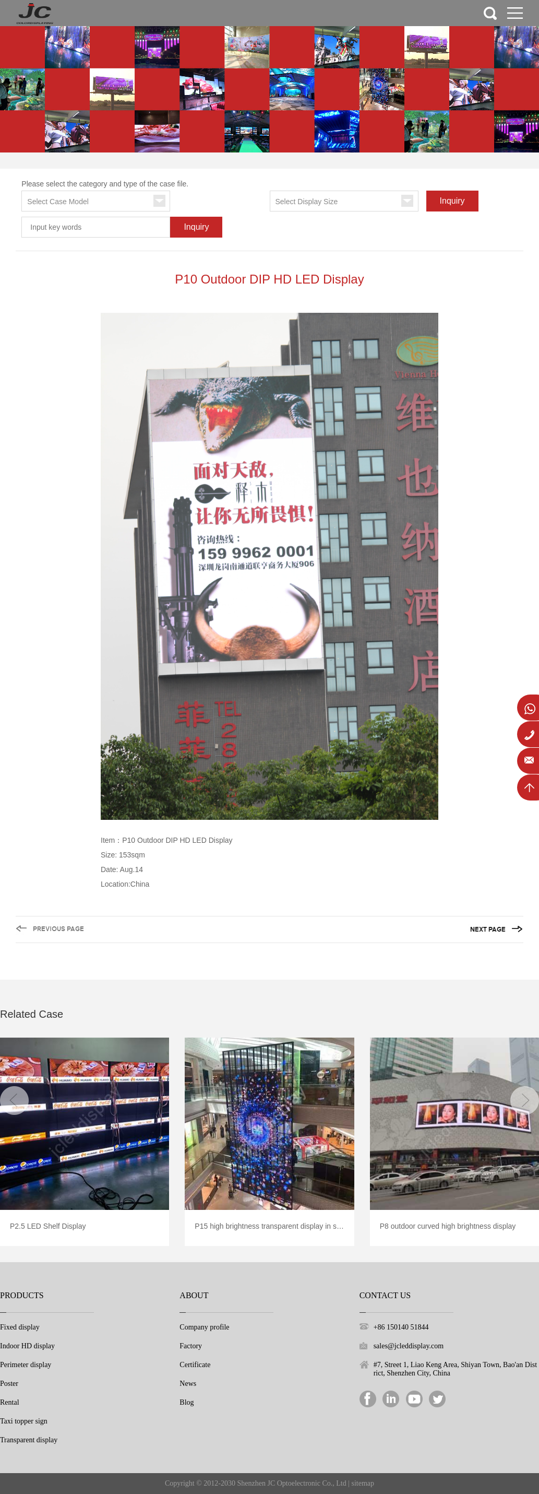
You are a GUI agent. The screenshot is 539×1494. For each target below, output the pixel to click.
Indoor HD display (27, 1346)
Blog (186, 1402)
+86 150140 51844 (401, 1327)
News (187, 1383)
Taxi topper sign (23, 1421)
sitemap (363, 1483)
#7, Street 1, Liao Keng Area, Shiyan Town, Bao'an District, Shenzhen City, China (455, 1369)
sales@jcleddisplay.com (409, 1346)
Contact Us (385, 1295)
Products (22, 1295)
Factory (190, 1346)
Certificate (194, 1365)
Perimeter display (25, 1365)
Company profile (204, 1327)
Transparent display (28, 1440)
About (193, 1295)
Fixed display (20, 1327)
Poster (9, 1383)
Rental (9, 1402)
